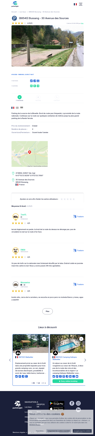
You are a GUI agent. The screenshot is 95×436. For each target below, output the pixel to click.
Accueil (14, 12)
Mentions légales (19, 432)
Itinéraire (19, 98)
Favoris (38, 98)
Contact (57, 98)
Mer (82, 23)
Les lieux (22, 12)
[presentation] (14, 46)
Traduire (78, 216)
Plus (47, 311)
